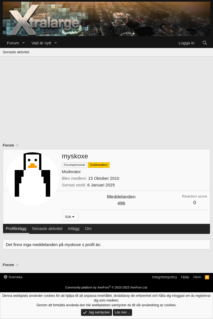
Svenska (13, 277)
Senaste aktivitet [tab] (47, 228)
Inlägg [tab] (73, 228)
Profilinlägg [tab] (16, 228)
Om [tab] (88, 228)
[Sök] (204, 43)
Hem (197, 277)
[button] (23, 43)
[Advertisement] (106, 98)
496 (121, 203)
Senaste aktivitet (16, 52)
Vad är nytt (41, 42)
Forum (13, 42)
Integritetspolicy (164, 277)
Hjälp (185, 277)
